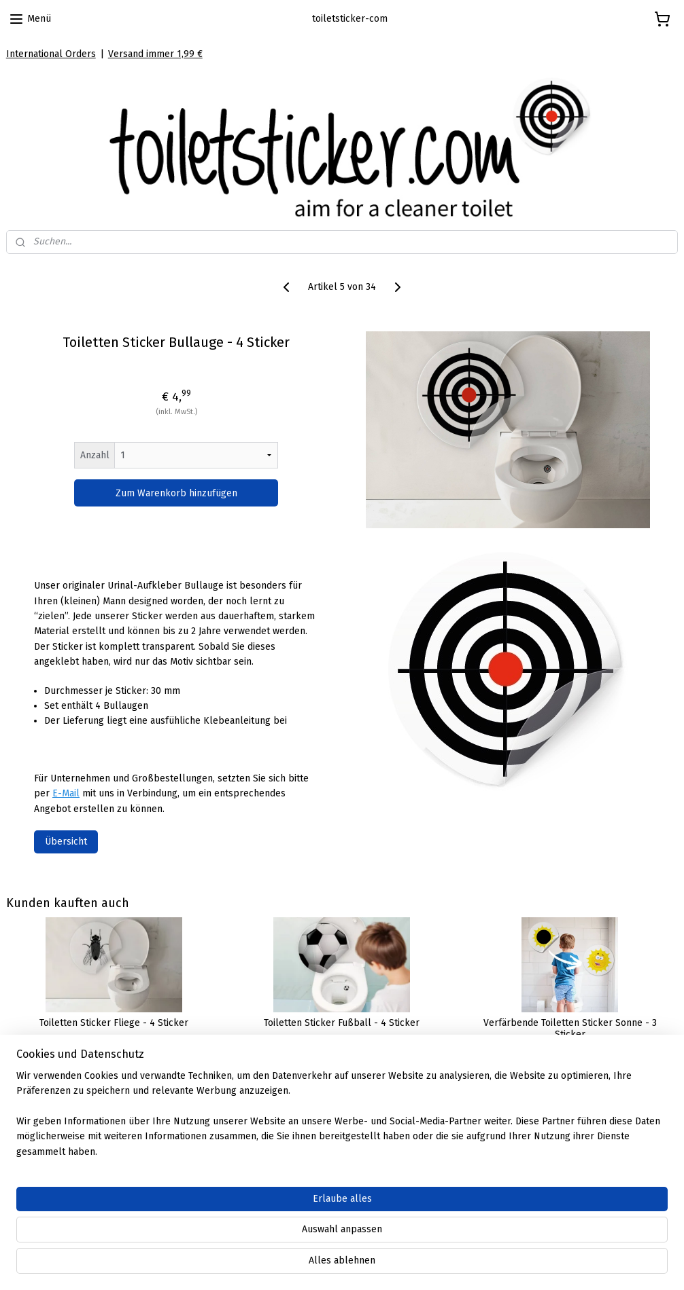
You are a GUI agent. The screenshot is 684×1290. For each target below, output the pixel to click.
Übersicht (66, 841)
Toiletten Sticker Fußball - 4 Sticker (342, 1023)
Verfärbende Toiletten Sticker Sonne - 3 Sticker (570, 1029)
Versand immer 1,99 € (155, 54)
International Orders (51, 54)
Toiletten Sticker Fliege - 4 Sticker (113, 1023)
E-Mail (66, 793)
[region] (252, 1236)
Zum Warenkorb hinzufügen (176, 492)
